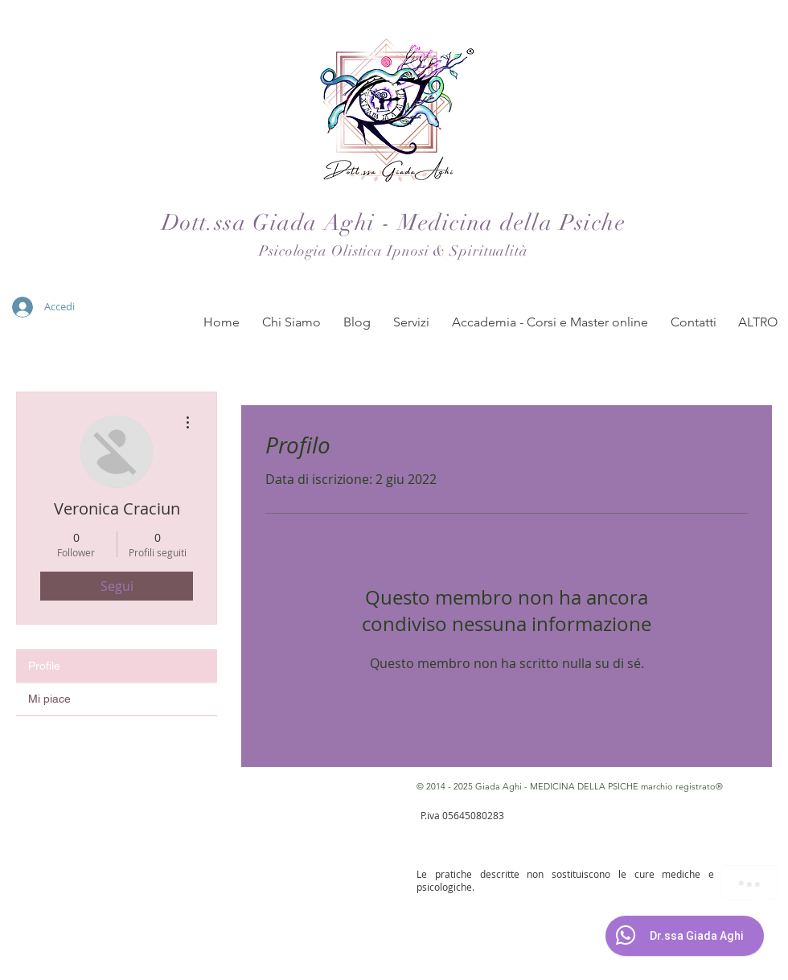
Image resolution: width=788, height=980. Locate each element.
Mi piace (49, 698)
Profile (44, 665)
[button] (291, 322)
